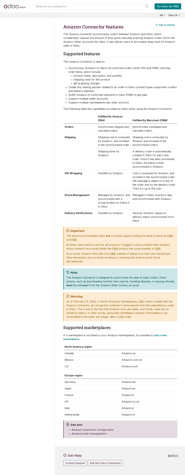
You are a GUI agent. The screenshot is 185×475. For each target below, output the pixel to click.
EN (162, 15)
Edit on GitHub (165, 25)
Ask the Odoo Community (105, 463)
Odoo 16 (173, 15)
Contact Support (75, 463)
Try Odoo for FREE (168, 6)
